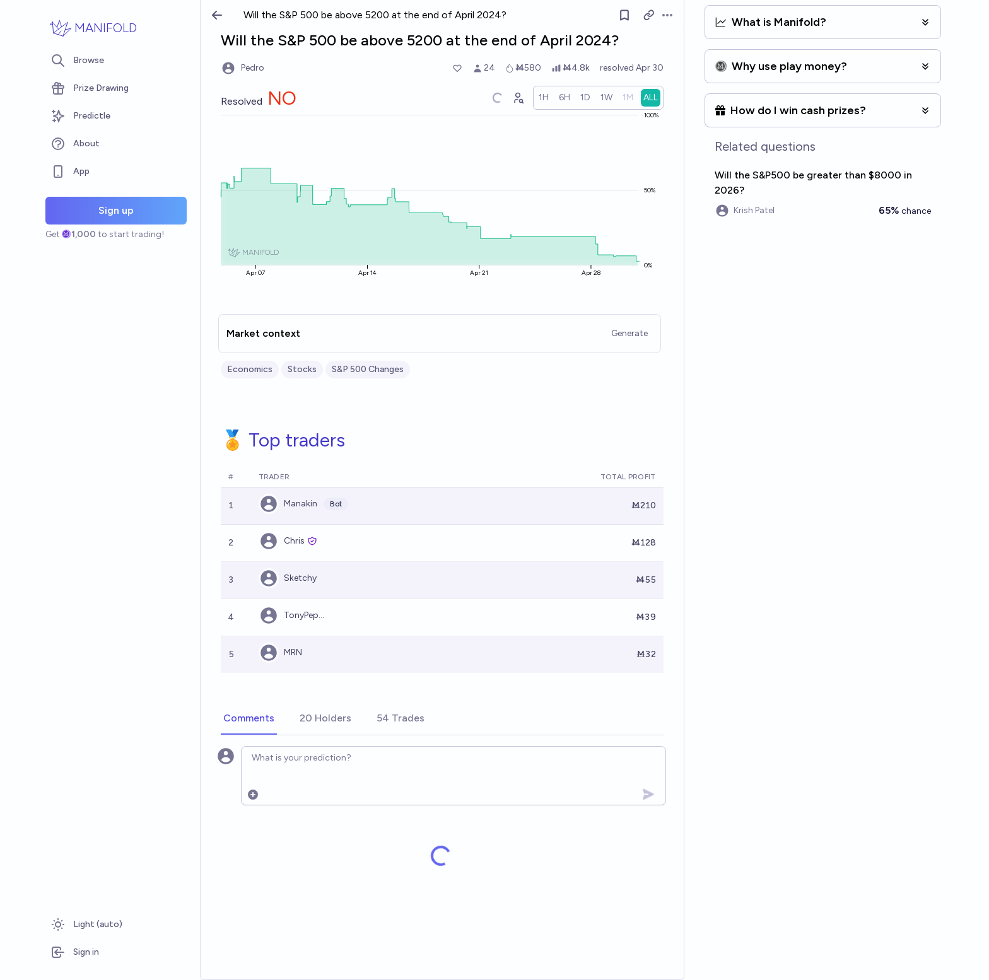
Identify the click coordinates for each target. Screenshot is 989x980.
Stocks (302, 369)
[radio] (543, 98)
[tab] (249, 719)
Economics (249, 369)
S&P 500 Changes (368, 369)
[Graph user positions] (517, 98)
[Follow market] (624, 15)
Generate (629, 333)
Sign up (116, 210)
